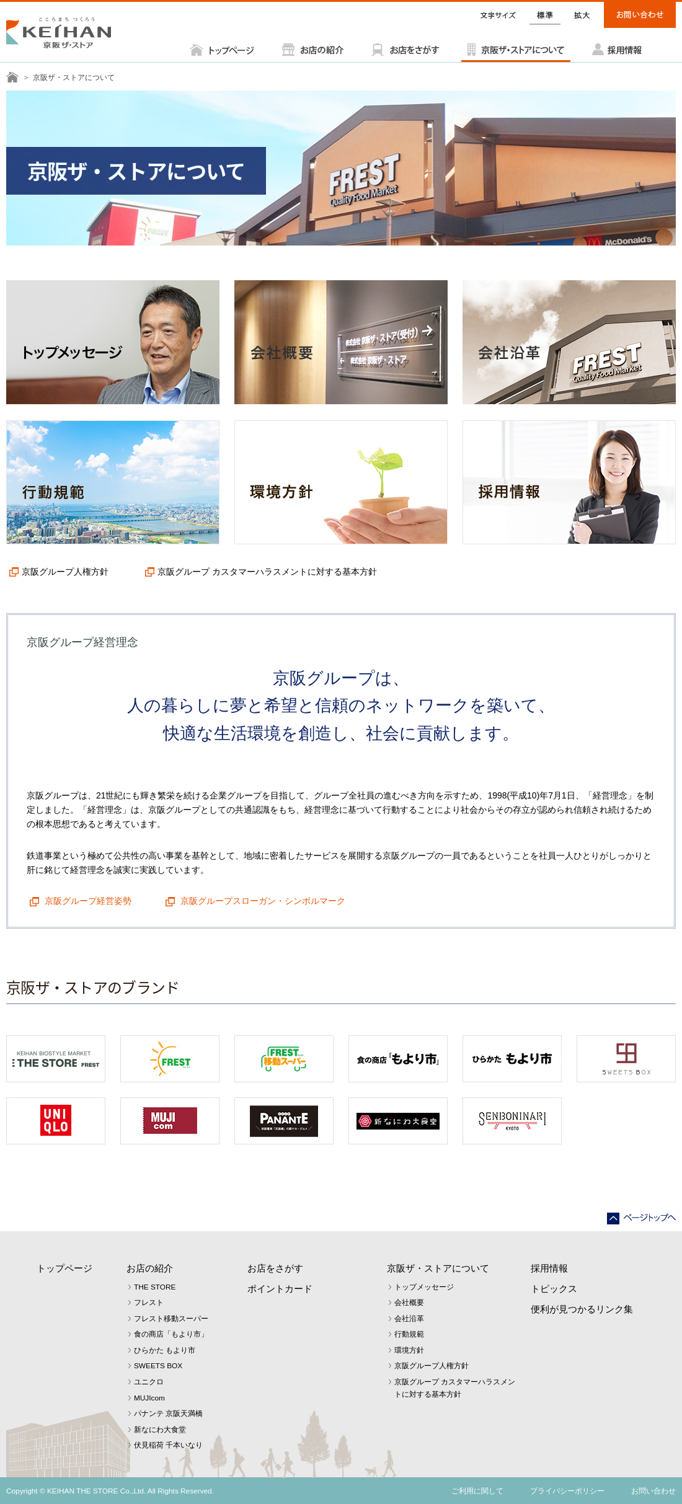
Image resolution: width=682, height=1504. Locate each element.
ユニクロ (149, 1382)
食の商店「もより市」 (171, 1334)
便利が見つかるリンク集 (582, 1309)
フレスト (149, 1302)
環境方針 (409, 1350)
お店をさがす (275, 1268)
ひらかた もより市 (164, 1350)
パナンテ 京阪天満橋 (168, 1413)
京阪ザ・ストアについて (438, 1268)
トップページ (64, 1268)
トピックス (554, 1288)
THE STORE (154, 1287)
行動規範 (409, 1334)
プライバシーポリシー (567, 1491)
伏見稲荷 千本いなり (168, 1445)
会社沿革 (409, 1318)
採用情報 (549, 1268)
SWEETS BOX (158, 1365)
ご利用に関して (477, 1491)
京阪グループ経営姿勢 (86, 901)
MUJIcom (149, 1398)
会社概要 (409, 1302)
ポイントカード (279, 1288)
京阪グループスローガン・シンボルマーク (261, 901)
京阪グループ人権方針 (65, 572)
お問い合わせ (653, 1491)
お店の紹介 (149, 1268)
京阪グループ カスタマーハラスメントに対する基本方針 (267, 572)
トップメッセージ (424, 1287)
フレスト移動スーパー (171, 1318)
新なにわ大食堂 (160, 1429)
